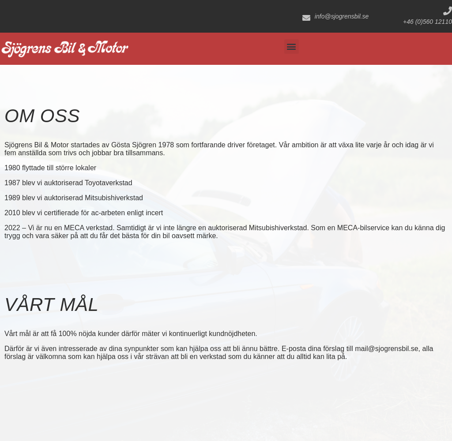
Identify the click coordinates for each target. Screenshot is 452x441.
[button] (291, 46)
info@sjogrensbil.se (342, 16)
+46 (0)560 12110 (427, 21)
